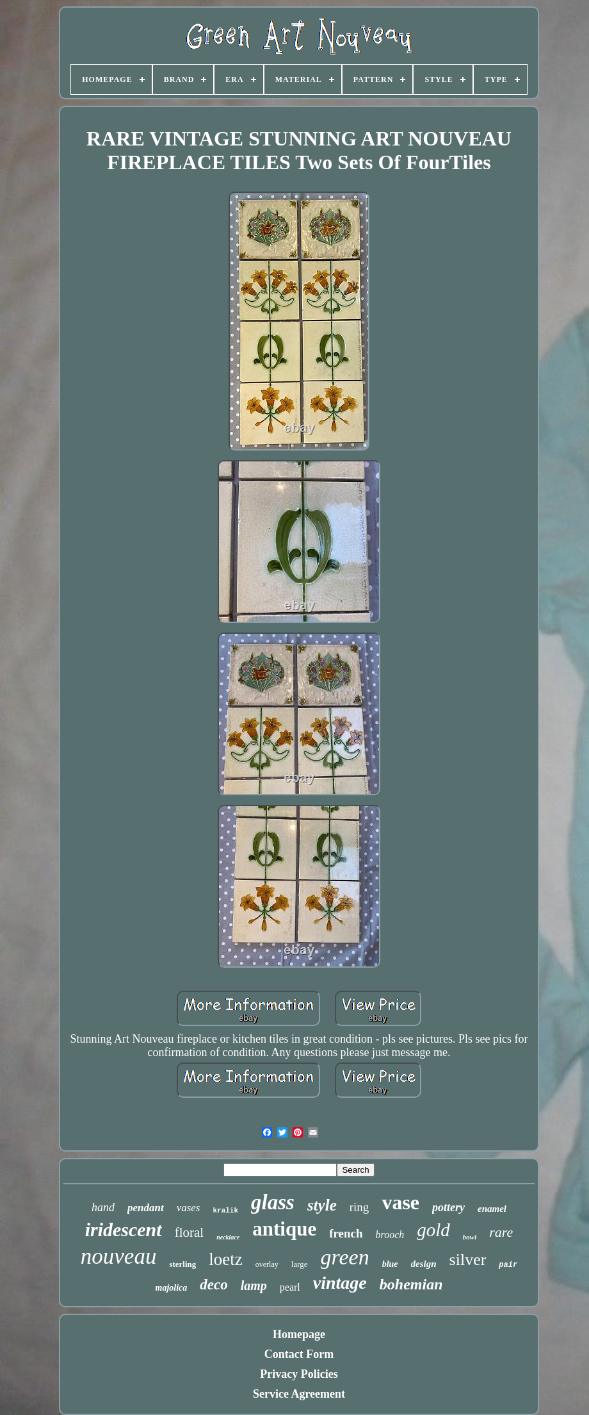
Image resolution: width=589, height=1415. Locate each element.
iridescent (123, 1229)
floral (189, 1232)
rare (501, 1232)
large (299, 1264)
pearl (290, 1287)
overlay (266, 1264)
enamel (492, 1209)
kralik (225, 1210)
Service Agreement (299, 1393)
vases (188, 1208)
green (345, 1257)
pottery (448, 1207)
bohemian (411, 1284)
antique (284, 1229)
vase (400, 1202)
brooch (390, 1234)
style (322, 1205)
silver (468, 1259)
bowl (469, 1237)
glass (272, 1202)
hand (103, 1207)
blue (390, 1264)
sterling (182, 1264)
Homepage (299, 1334)
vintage (340, 1283)
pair (508, 1265)
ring (359, 1207)
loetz (225, 1259)
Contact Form (299, 1354)
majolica (172, 1288)
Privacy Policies (298, 1374)
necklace (227, 1237)
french (345, 1233)
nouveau (119, 1256)
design (424, 1264)
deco (213, 1285)
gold (433, 1230)
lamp (254, 1285)
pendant (145, 1208)
